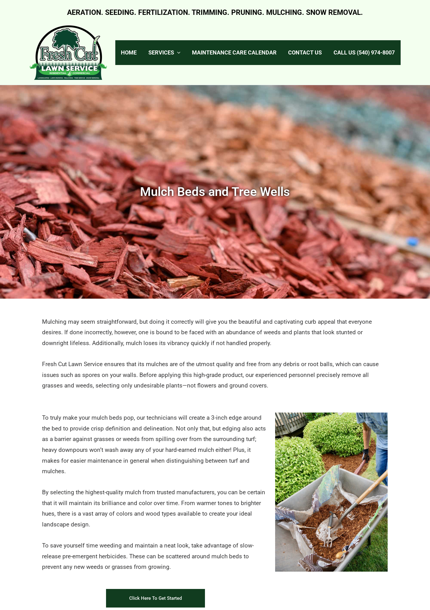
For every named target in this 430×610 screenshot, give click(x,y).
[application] (185, 52)
